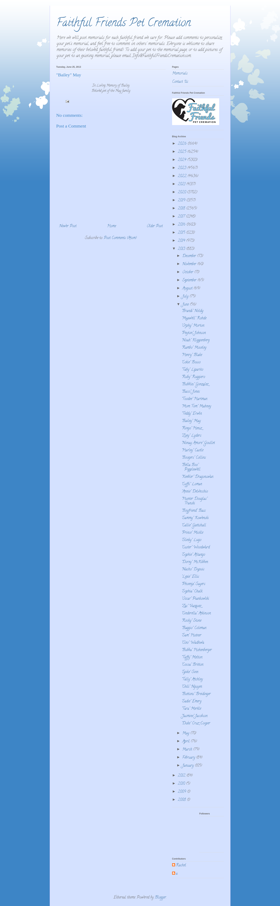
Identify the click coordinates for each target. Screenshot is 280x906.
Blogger (160, 898)
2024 (182, 160)
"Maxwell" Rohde (194, 318)
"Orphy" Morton (193, 326)
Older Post (155, 226)
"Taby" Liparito (192, 370)
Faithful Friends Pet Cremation (123, 24)
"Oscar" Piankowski (195, 599)
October (188, 272)
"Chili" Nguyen (192, 687)
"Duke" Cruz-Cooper (196, 723)
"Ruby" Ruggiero (193, 377)
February (189, 758)
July (186, 297)
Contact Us (180, 82)
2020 (182, 192)
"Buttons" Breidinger (196, 694)
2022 (183, 176)
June (186, 305)
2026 (183, 144)
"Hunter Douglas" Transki (194, 501)
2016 (182, 225)
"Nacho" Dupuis (193, 569)
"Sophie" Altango (193, 555)
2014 (182, 241)
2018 (182, 209)
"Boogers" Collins (194, 458)
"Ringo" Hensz (192, 428)
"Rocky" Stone (191, 621)
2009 (182, 792)
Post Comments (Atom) (120, 238)
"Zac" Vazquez (191, 606)
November (189, 264)
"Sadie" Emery (191, 701)
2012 (182, 776)
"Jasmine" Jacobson (195, 716)
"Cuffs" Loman (192, 484)
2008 (182, 800)
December (189, 256)
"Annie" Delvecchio (195, 492)
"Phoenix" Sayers (193, 584)
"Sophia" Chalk (192, 591)
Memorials (180, 74)
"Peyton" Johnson (194, 333)
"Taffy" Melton (192, 657)
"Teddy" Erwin (192, 414)
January (188, 766)
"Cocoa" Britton (192, 665)
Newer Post (67, 226)
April (186, 741)
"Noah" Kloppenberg (196, 340)
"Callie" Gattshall (194, 525)
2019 (182, 200)
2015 (182, 233)
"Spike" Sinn (190, 672)
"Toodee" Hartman (194, 399)
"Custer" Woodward (196, 547)
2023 (182, 168)
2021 (182, 184)
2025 (182, 152)
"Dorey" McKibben (195, 562)
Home (111, 226)
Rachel (181, 865)
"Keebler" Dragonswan (197, 477)
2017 (182, 217)
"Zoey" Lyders (191, 436)
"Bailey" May (191, 421)
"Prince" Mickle (192, 533)
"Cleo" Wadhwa (193, 643)
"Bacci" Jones (191, 392)
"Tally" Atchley (192, 679)
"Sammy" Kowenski (195, 518)
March (187, 750)
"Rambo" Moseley (194, 348)
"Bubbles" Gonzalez (195, 384)
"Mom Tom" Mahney (196, 406)
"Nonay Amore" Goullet (198, 443)
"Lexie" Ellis (190, 577)
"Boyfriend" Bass (194, 511)
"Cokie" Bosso (191, 362)
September (190, 280)
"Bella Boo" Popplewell (191, 467)
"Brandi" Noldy (192, 311)
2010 (182, 784)
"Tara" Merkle (191, 709)
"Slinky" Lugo (191, 540)
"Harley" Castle (192, 450)
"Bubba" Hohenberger (197, 650)
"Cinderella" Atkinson (196, 613)
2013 (182, 249)
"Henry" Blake (192, 355)
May (186, 733)
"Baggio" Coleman (194, 628)
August (188, 288)
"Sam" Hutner (191, 635)
